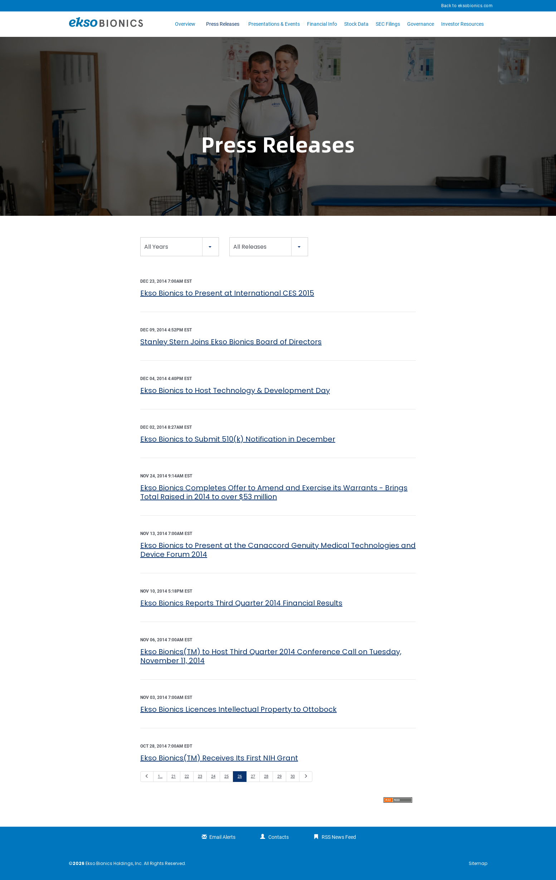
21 (173, 776)
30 (293, 776)
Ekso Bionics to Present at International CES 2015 (227, 293)
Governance (420, 24)
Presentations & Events (274, 24)
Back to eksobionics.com (467, 5)
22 (187, 776)
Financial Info (322, 24)
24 (213, 776)
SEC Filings (388, 24)
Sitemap (478, 863)
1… (160, 776)
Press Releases (222, 24)
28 (266, 776)
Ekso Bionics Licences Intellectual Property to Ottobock (238, 709)
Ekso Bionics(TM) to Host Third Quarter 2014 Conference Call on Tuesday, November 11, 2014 (270, 656)
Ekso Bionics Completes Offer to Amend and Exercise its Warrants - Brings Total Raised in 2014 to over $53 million (274, 492)
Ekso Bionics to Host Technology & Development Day (235, 390)
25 (226, 776)
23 (200, 776)
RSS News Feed (339, 837)
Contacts (278, 837)
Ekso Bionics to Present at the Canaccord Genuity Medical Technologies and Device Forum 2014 (278, 549)
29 (279, 776)
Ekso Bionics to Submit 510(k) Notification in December (237, 439)
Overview (185, 24)
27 (253, 776)
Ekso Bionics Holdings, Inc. (114, 863)
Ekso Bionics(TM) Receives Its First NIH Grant (219, 758)
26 (240, 776)
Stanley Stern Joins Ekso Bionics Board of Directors (231, 342)
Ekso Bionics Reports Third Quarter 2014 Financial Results (241, 603)
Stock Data (356, 24)
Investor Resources (462, 24)
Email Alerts (222, 837)
